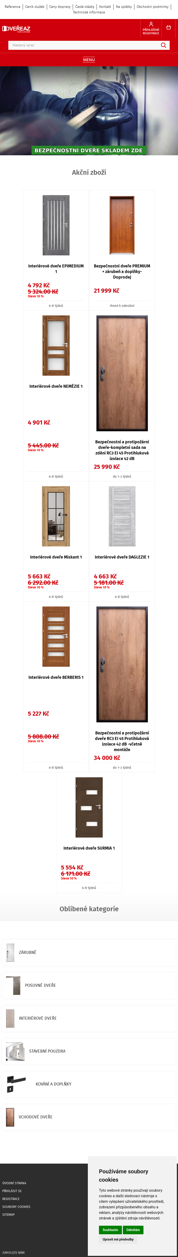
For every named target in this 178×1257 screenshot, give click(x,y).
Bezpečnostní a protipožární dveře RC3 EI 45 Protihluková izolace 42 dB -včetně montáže (122, 741)
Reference (12, 7)
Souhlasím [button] (110, 1230)
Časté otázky (84, 7)
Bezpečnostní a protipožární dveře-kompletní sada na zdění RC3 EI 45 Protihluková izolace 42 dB (122, 450)
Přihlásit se (12, 1191)
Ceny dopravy (59, 7)
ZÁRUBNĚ (21, 952)
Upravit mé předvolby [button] (118, 1239)
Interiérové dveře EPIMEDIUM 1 (56, 269)
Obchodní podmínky (152, 7)
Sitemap (8, 1214)
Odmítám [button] (133, 1230)
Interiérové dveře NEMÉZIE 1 (56, 386)
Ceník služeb (34, 7)
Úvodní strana (14, 1183)
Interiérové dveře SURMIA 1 (89, 848)
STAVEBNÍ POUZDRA (35, 1051)
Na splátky (124, 7)
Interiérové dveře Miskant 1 (56, 557)
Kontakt (105, 7)
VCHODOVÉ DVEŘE (29, 1117)
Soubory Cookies (16, 1206)
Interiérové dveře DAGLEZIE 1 (122, 557)
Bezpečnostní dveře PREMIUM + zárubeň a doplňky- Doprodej (122, 272)
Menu (89, 59)
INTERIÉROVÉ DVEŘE (31, 1018)
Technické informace (89, 12)
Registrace (10, 1199)
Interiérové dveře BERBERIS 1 (56, 677)
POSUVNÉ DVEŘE (31, 985)
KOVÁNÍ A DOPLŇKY (38, 1084)
